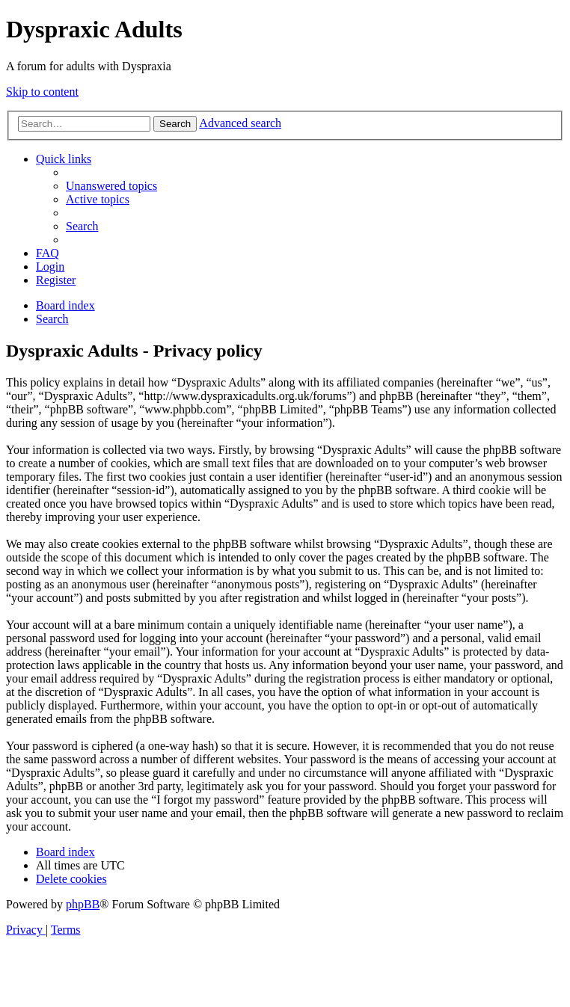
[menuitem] (111, 185)
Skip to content (42, 91)
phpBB (82, 904)
